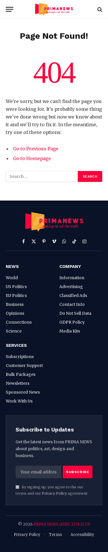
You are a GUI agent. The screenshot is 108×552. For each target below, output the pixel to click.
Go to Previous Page (35, 148)
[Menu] (9, 9)
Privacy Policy (54, 493)
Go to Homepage (32, 158)
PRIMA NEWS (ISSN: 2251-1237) (61, 524)
